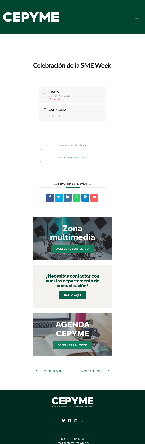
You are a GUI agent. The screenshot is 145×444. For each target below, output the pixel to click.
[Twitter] (63, 420)
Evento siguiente (94, 371)
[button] (137, 17)
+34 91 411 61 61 (74, 439)
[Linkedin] (75, 420)
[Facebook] (69, 420)
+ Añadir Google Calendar (73, 145)
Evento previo (48, 371)
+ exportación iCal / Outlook (73, 157)
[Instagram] (81, 420)
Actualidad (56, 116)
